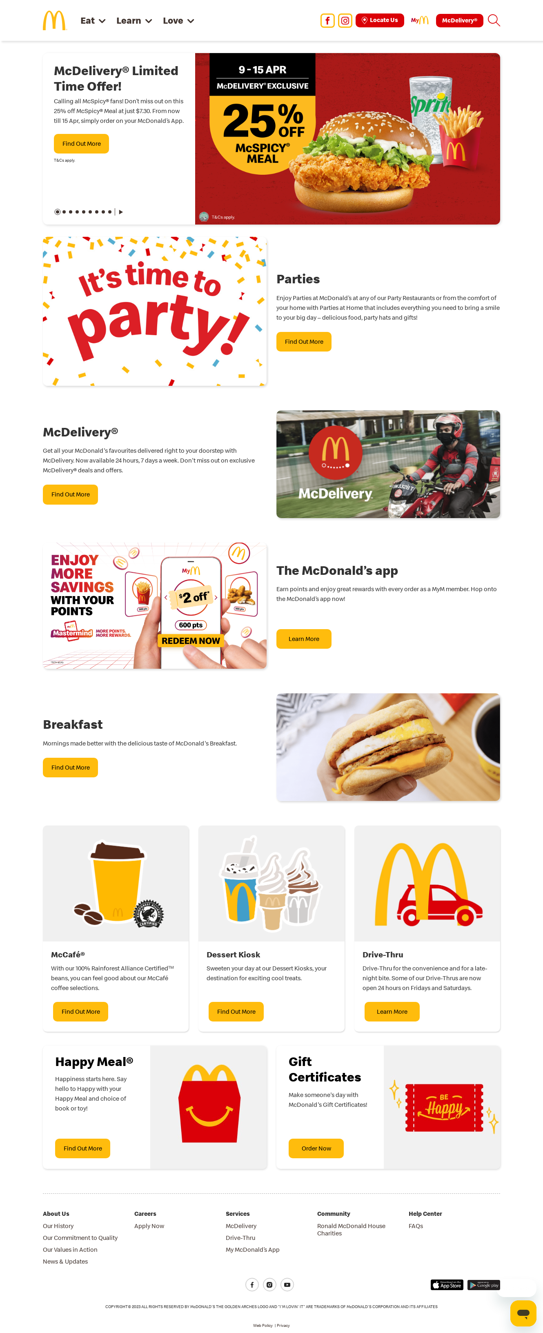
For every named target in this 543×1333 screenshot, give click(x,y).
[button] (494, 20)
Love (173, 20)
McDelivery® (459, 20)
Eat (87, 20)
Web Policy (263, 1325)
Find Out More (81, 143)
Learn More (304, 639)
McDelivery (241, 1226)
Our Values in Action (70, 1249)
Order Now (316, 1148)
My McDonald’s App (253, 1249)
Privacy (283, 1325)
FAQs (416, 1226)
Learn (128, 20)
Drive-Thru (240, 1238)
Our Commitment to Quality (80, 1238)
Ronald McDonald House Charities (351, 1229)
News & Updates (65, 1261)
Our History (58, 1226)
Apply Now (149, 1226)
